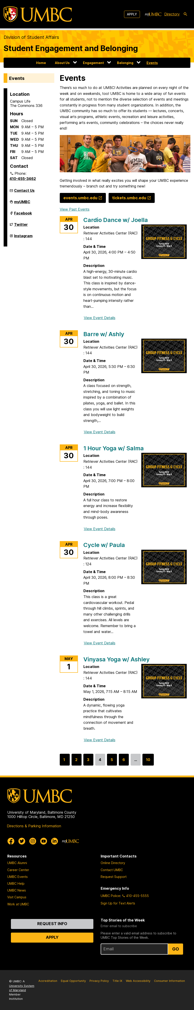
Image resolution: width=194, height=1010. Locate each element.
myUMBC (22, 203)
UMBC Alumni (17, 863)
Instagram (23, 237)
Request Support (114, 877)
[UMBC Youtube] (44, 841)
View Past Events (75, 209)
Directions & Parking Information (34, 826)
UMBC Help (16, 883)
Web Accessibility (138, 981)
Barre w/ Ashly (103, 333)
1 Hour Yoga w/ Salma (113, 448)
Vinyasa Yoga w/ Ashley (116, 659)
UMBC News (16, 890)
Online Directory (113, 863)
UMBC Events (17, 877)
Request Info (52, 923)
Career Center (18, 870)
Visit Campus (16, 897)
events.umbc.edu (80, 197)
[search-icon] (185, 14)
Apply (132, 14)
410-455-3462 (23, 178)
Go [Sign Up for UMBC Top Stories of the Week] (175, 949)
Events (152, 63)
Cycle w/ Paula (104, 544)
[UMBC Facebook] (11, 841)
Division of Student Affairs (31, 37)
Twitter (21, 226)
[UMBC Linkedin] (55, 841)
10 (148, 761)
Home (41, 63)
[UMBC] (37, 14)
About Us (62, 63)
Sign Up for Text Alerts (118, 903)
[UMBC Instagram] (33, 841)
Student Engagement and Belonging (71, 48)
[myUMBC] (153, 14)
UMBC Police (110, 896)
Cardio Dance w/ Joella (115, 219)
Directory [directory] (172, 14)
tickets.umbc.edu (129, 197)
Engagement (93, 63)
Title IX (117, 981)
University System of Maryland (21, 988)
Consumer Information (169, 981)
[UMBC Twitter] (22, 841)
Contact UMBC (112, 870)
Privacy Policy (99, 981)
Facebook (23, 214)
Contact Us (24, 190)
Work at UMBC (18, 904)
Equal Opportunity (73, 981)
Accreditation (47, 981)
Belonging (125, 63)
